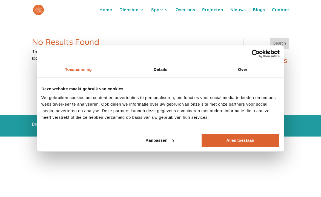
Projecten (212, 10)
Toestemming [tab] (78, 69)
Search (279, 43)
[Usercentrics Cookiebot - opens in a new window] (256, 54)
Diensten (129, 10)
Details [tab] (160, 69)
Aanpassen (160, 140)
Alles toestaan (240, 140)
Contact (280, 10)
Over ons (185, 10)
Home (105, 10)
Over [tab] (243, 69)
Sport (157, 10)
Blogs (259, 10)
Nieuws (238, 10)
